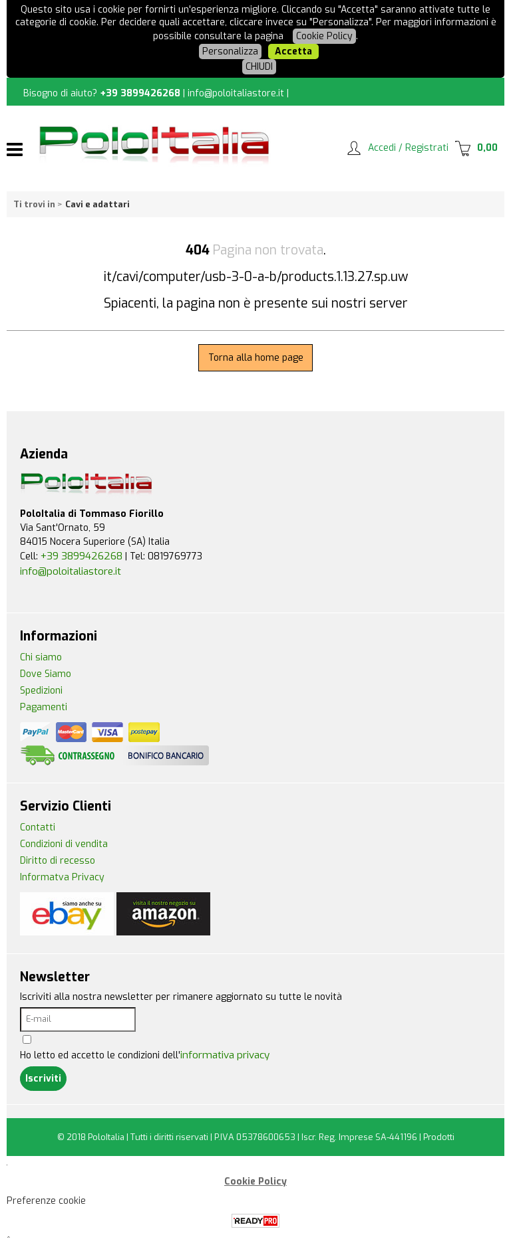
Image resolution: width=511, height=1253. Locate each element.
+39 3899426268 (140, 93)
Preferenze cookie (46, 1201)
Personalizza (230, 51)
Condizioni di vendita (64, 844)
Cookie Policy (324, 36)
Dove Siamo (45, 674)
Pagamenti (43, 707)
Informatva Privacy (62, 877)
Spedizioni (41, 690)
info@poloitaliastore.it (236, 93)
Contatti (37, 827)
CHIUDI (259, 66)
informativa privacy (224, 1055)
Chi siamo (41, 657)
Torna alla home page (255, 357)
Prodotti (438, 1137)
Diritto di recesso (57, 860)
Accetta (293, 51)
